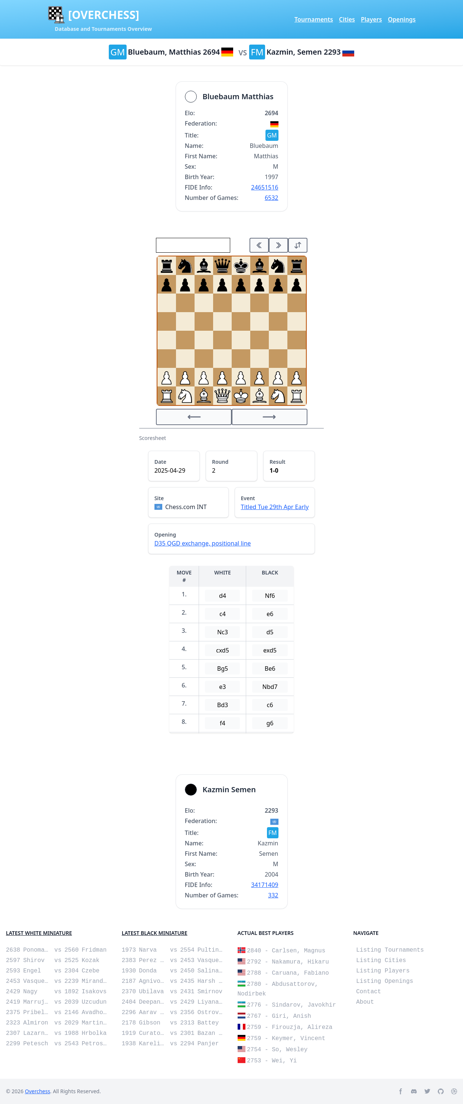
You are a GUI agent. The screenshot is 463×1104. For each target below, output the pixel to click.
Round (220, 461)
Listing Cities (381, 960)
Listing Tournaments (390, 950)
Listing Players (383, 971)
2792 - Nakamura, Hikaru (288, 962)
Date (160, 461)
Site (159, 498)
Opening (165, 534)
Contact (368, 991)
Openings (402, 19)
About (365, 1002)
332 (273, 895)
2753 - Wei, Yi (272, 1061)
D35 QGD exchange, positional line (202, 543)
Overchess (37, 1091)
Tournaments (313, 19)
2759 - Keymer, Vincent (286, 1038)
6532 (271, 198)
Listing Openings (384, 981)
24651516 (264, 187)
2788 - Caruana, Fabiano (288, 973)
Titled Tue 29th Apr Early (275, 507)
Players (371, 19)
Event (248, 498)
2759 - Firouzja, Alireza (289, 1027)
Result (278, 461)
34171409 (264, 885)
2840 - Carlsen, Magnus (286, 951)
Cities (347, 19)
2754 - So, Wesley (277, 1049)
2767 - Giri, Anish (279, 1016)
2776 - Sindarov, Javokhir (291, 1005)
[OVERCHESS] (103, 15)
